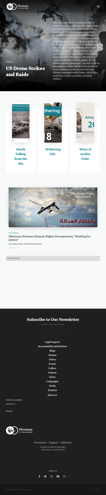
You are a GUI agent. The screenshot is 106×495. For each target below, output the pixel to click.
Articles (52, 355)
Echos (52, 377)
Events (52, 364)
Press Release (14, 233)
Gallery (52, 368)
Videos (52, 360)
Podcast (52, 373)
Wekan (99, 489)
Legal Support (52, 342)
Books (52, 386)
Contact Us (10, 404)
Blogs (52, 351)
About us (52, 395)
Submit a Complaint (14, 400)
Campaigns (52, 381)
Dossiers (52, 390)
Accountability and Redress (52, 346)
